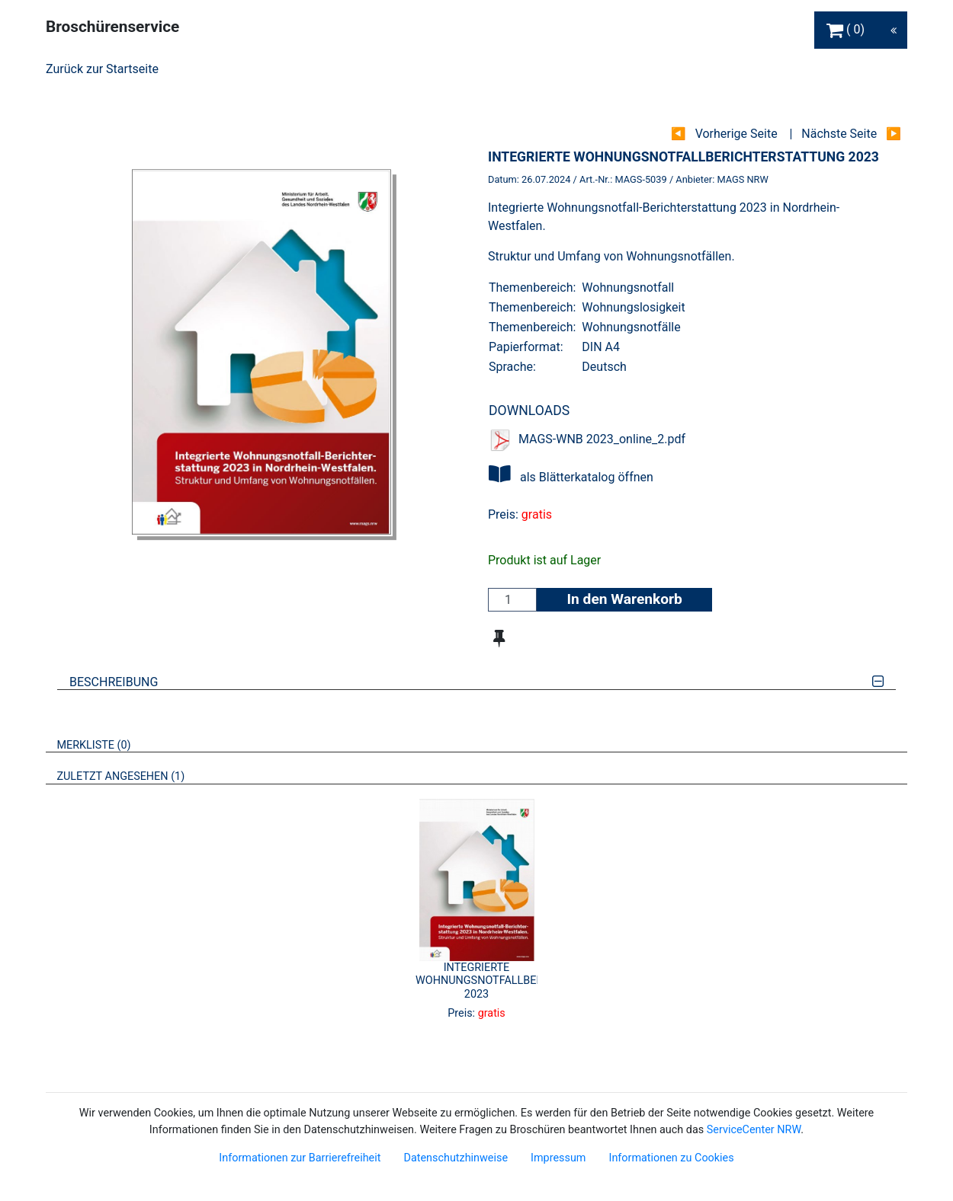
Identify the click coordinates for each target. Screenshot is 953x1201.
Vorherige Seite (736, 133)
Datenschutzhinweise (455, 1157)
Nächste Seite (839, 133)
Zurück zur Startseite (102, 69)
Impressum (558, 1157)
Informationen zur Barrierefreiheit (299, 1157)
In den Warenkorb (624, 599)
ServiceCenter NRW (754, 1129)
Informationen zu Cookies (670, 1157)
